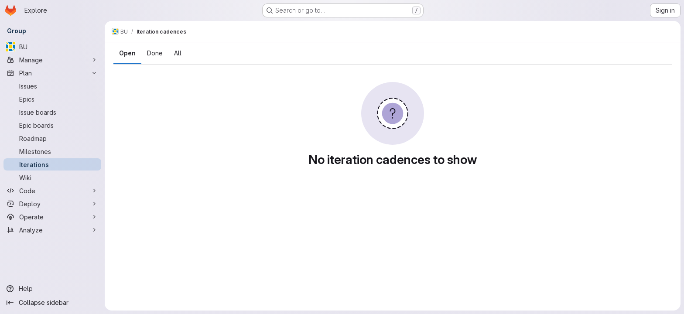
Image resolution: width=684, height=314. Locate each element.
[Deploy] (52, 204)
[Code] (52, 190)
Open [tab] (127, 53)
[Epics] (52, 99)
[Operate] (52, 217)
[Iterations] (52, 164)
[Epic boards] (52, 125)
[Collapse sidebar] (52, 303)
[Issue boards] (52, 112)
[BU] (52, 47)
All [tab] (177, 53)
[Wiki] (52, 177)
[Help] (52, 289)
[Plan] (52, 73)
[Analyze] (52, 230)
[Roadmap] (52, 138)
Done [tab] (155, 53)
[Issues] (52, 86)
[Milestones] (52, 151)
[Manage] (52, 60)
